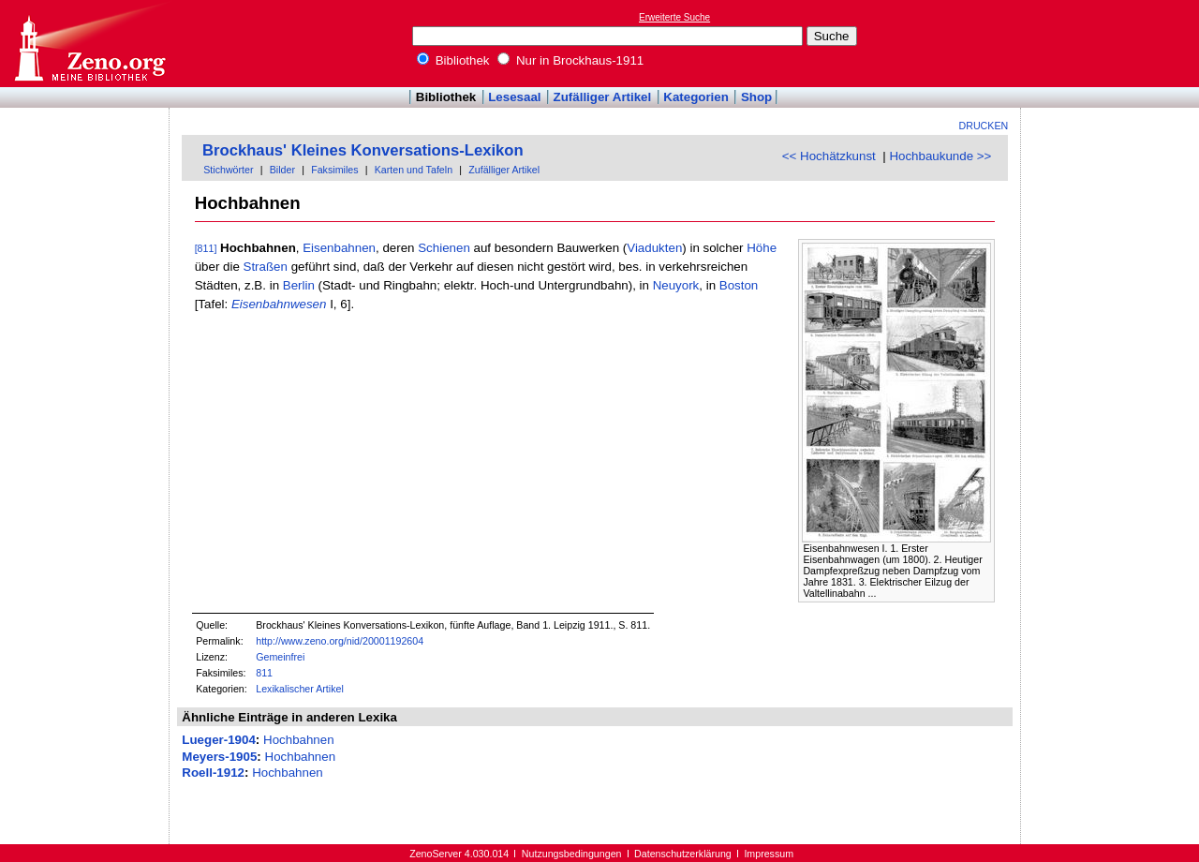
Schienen (444, 248)
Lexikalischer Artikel (300, 688)
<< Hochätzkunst (829, 156)
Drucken (984, 125)
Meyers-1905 (219, 757)
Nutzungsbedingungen (572, 853)
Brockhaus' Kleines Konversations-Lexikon (363, 150)
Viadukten (654, 248)
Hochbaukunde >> (940, 156)
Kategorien (696, 97)
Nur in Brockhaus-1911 (570, 60)
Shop (756, 97)
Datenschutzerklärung (683, 853)
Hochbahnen (298, 740)
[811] (206, 248)
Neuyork (676, 285)
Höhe (762, 248)
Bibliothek (453, 60)
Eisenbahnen (339, 248)
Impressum (768, 853)
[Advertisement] (1113, 43)
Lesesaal (514, 97)
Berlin (299, 285)
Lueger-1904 (219, 740)
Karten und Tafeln (413, 169)
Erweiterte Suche (674, 17)
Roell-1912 (213, 772)
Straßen (266, 267)
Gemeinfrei (280, 656)
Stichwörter (228, 169)
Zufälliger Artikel (603, 97)
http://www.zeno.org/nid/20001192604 (339, 640)
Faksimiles (334, 169)
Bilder (282, 169)
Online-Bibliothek (89, 43)
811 (264, 672)
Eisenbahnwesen (279, 304)
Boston (739, 285)
